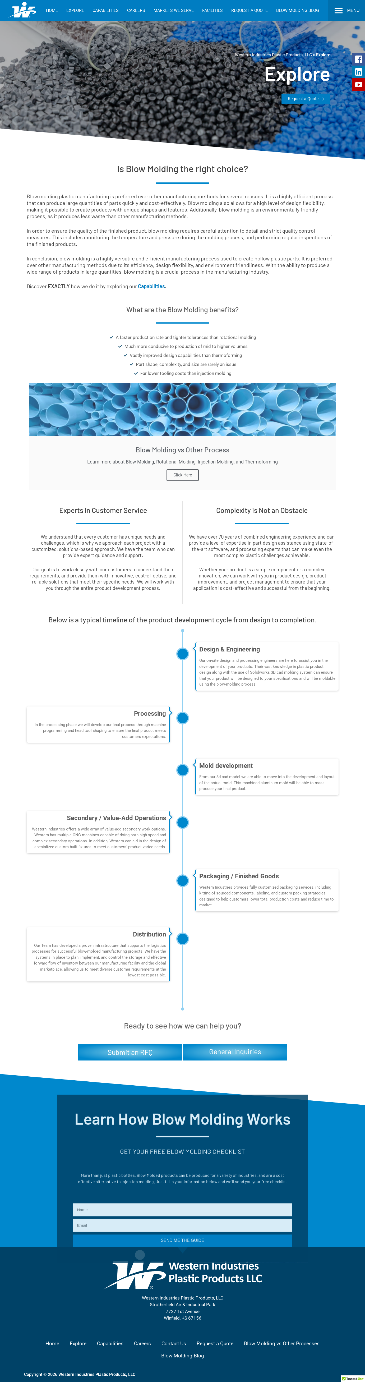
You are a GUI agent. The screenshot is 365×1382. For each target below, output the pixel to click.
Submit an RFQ (130, 1052)
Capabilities (151, 286)
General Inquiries (235, 1051)
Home (52, 1343)
